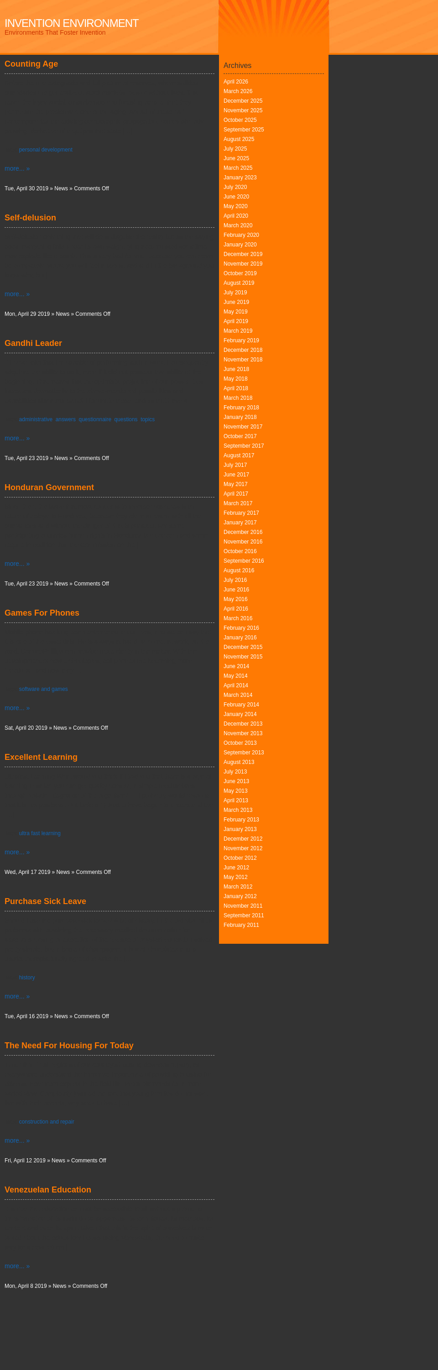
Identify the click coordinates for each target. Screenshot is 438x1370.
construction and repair (46, 1122)
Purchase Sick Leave (45, 901)
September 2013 (244, 752)
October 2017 (240, 436)
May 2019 (236, 312)
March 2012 (238, 887)
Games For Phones (42, 612)
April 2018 (236, 388)
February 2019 (241, 340)
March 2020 (238, 225)
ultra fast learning (40, 833)
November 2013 (243, 733)
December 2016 (243, 532)
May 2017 (236, 484)
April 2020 (236, 216)
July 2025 (235, 149)
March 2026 (238, 91)
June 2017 (236, 474)
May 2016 (236, 599)
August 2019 (239, 283)
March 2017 (238, 503)
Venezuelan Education (48, 1189)
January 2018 (240, 417)
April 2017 (236, 494)
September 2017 (244, 446)
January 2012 (240, 896)
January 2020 (240, 244)
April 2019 (236, 321)
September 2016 (244, 561)
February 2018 (241, 407)
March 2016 (238, 618)
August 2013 (239, 762)
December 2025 (243, 101)
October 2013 (240, 743)
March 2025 (238, 168)
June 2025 (236, 158)
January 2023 (240, 177)
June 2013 (236, 781)
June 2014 (236, 666)
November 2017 (243, 427)
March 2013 (238, 810)
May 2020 (236, 206)
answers (66, 419)
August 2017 (239, 455)
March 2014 (238, 695)
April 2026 (236, 81)
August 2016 (239, 570)
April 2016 (236, 609)
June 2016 (236, 589)
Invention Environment (72, 23)
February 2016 (241, 628)
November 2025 (243, 110)
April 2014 (236, 685)
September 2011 (244, 915)
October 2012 (240, 858)
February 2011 (241, 925)
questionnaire (95, 419)
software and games (43, 689)
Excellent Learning (41, 757)
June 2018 (236, 369)
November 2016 (243, 542)
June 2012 (236, 867)
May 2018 (236, 379)
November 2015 (243, 657)
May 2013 (236, 791)
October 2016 (240, 551)
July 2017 (235, 465)
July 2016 (235, 580)
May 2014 (236, 676)
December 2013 (243, 724)
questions (126, 419)
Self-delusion (30, 217)
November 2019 (243, 264)
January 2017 (240, 522)
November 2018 (243, 359)
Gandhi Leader (33, 343)
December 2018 (243, 350)
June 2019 (236, 302)
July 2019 (235, 292)
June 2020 (236, 196)
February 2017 (241, 513)
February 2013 (241, 819)
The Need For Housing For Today (69, 1045)
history (27, 977)
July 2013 (235, 772)
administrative (35, 419)
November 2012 (243, 848)
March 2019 (238, 331)
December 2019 (243, 254)
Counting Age (31, 63)
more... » (17, 168)
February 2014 (241, 704)
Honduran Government (49, 487)
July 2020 (235, 187)
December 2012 (243, 839)
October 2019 (240, 273)
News (61, 188)
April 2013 (236, 800)
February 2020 (241, 235)
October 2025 (240, 120)
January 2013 (240, 829)
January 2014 (240, 714)
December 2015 (243, 647)
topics (148, 419)
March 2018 (238, 398)
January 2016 (240, 637)
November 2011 (243, 906)
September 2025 (244, 129)
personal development (46, 149)
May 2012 (236, 877)
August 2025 (239, 139)
